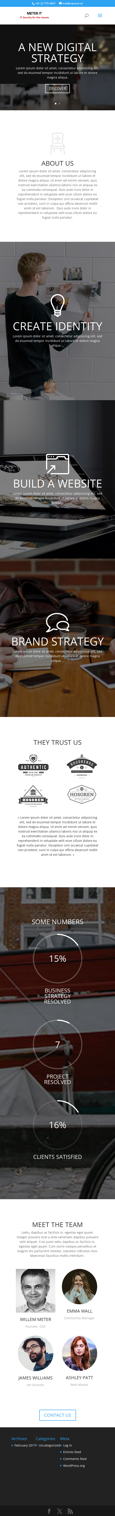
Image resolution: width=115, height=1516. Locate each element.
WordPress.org (74, 1465)
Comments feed (75, 1459)
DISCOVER (57, 88)
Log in (67, 1445)
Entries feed (72, 1452)
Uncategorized (49, 1445)
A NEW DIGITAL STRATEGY (57, 52)
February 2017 (25, 1445)
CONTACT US (57, 1415)
